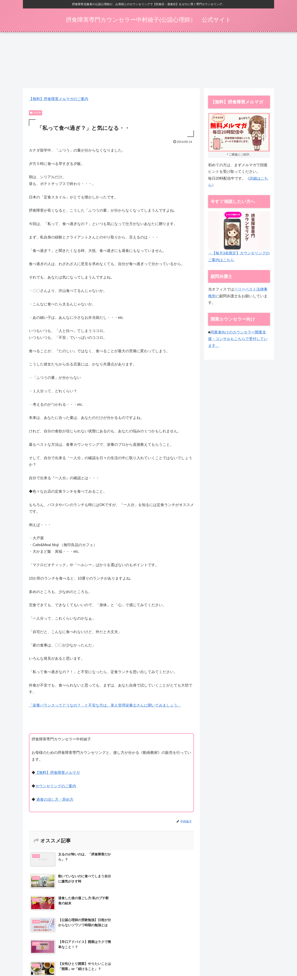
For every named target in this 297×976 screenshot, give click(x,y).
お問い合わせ (248, 959)
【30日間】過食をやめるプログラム (90, 959)
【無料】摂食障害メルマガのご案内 (58, 100)
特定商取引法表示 (190, 959)
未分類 (35, 114)
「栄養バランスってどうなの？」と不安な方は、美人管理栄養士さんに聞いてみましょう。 (105, 707)
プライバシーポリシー (220, 959)
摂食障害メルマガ (51, 959)
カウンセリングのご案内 (55, 787)
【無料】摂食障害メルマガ (57, 774)
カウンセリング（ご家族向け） (138, 959)
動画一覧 (169, 959)
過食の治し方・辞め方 (54, 801)
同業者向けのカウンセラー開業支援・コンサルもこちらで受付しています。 (238, 340)
